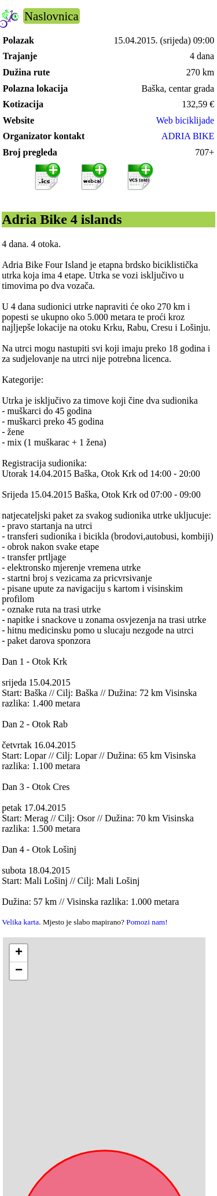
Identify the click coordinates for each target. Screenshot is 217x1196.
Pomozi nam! (146, 922)
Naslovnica (51, 16)
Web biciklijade (185, 120)
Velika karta (20, 922)
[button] (18, 953)
